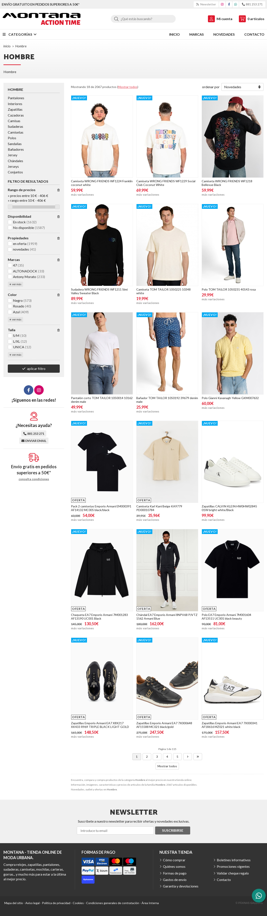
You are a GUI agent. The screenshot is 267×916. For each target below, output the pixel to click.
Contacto (224, 880)
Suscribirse (172, 830)
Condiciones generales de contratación (112, 903)
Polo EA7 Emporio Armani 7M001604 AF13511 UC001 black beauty (226, 616)
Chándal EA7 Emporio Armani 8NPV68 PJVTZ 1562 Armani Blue (167, 616)
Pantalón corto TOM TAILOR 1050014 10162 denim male (102, 399)
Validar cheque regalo (233, 873)
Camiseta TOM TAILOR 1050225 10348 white (163, 291)
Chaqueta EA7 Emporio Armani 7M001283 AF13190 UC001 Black (99, 616)
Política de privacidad (56, 903)
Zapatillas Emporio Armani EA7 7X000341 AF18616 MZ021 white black (229, 725)
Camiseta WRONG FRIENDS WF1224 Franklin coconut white (102, 183)
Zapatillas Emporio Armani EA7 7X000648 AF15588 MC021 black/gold (164, 725)
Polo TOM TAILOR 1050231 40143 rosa (229, 289)
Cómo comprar (174, 860)
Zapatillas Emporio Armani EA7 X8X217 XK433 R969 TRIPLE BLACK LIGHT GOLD (100, 725)
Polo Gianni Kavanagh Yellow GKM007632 (230, 398)
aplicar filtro (36, 368)
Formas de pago (175, 873)
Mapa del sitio (13, 903)
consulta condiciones (34, 479)
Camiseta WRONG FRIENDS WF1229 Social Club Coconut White (165, 183)
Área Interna (150, 903)
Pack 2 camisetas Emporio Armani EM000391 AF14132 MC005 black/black (101, 508)
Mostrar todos (127, 87)
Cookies (78, 903)
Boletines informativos (234, 860)
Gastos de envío (175, 880)
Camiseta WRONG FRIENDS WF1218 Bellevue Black (227, 183)
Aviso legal (32, 903)
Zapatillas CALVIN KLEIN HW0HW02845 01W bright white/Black (229, 508)
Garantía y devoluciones (180, 886)
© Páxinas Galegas (249, 903)
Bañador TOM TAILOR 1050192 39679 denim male (167, 399)
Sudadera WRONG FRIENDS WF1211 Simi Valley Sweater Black (99, 291)
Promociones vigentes (233, 866)
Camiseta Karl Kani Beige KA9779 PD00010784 (159, 508)
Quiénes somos (174, 866)
